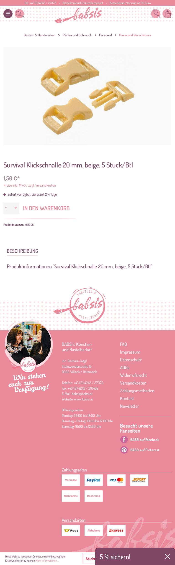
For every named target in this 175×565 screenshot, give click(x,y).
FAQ (123, 344)
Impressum (130, 352)
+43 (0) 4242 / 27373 (43, 3)
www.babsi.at (83, 399)
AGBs (124, 367)
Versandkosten (133, 383)
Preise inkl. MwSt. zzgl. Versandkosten (29, 185)
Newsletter (129, 406)
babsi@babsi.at (82, 393)
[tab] (22, 250)
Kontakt (127, 398)
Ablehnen (93, 558)
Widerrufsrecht (133, 375)
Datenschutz (131, 359)
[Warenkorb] (167, 13)
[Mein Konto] (155, 13)
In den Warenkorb (46, 208)
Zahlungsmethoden (137, 390)
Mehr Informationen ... (47, 560)
